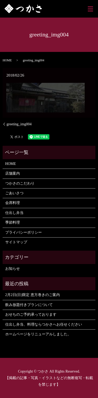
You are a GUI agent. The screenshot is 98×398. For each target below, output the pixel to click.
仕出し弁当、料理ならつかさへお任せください (43, 324)
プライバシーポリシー (23, 232)
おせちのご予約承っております (30, 314)
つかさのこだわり (19, 183)
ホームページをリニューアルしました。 (38, 334)
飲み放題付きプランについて (29, 305)
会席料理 (12, 203)
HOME (7, 60)
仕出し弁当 (14, 213)
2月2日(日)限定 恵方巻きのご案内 (32, 295)
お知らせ (12, 269)
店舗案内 (12, 173)
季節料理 (12, 222)
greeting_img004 (19, 124)
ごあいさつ (14, 193)
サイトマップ (16, 242)
